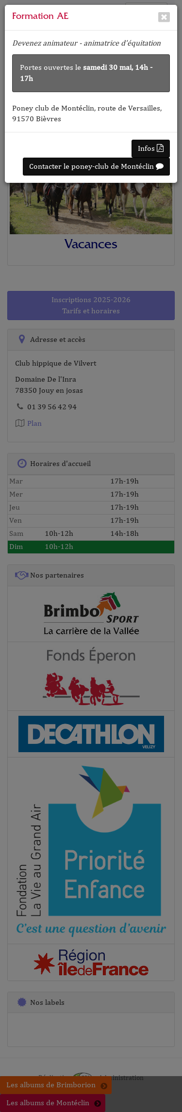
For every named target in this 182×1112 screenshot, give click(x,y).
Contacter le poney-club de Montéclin (96, 166)
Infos (151, 148)
